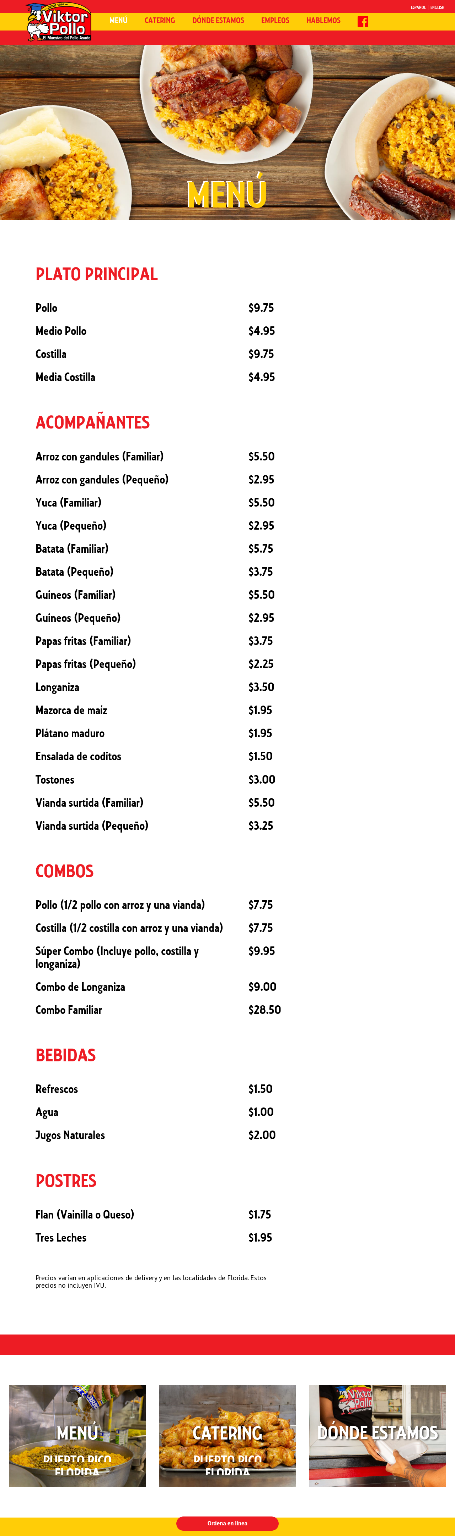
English (437, 8)
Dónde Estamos (218, 20)
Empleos (275, 20)
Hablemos (323, 20)
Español (418, 8)
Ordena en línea (227, 1523)
